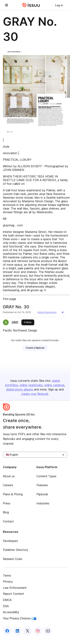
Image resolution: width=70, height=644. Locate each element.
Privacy (8, 581)
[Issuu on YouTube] (48, 631)
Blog (6, 512)
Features (42, 485)
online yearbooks (31, 385)
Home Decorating (46, 312)
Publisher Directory (15, 550)
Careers (8, 485)
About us (9, 476)
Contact (8, 521)
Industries (42, 503)
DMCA (7, 600)
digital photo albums (19, 389)
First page (9, 299)
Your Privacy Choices (19, 618)
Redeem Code (12, 559)
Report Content (13, 594)
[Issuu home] (31, 5)
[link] (59, 5)
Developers (10, 541)
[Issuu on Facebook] (7, 631)
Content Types (46, 476)
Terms (7, 575)
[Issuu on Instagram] (37, 631)
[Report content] (63, 313)
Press (6, 503)
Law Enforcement (15, 588)
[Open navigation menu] (6, 5)
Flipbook (42, 494)
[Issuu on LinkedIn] (17, 631)
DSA (6, 606)
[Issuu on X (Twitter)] (27, 631)
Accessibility (11, 612)
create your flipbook (34, 394)
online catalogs (54, 385)
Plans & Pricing (13, 494)
